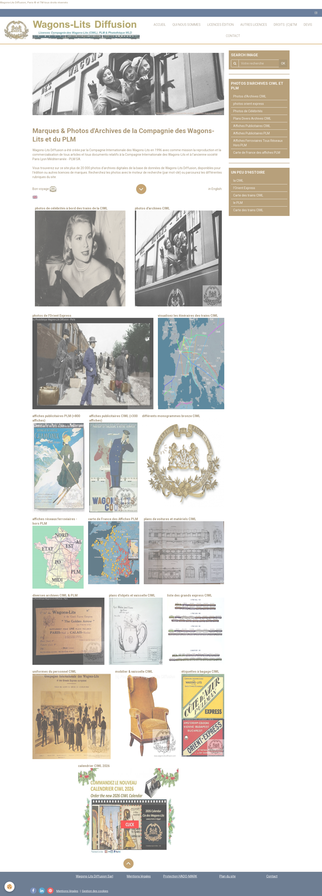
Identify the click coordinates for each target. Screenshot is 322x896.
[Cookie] (9, 887)
